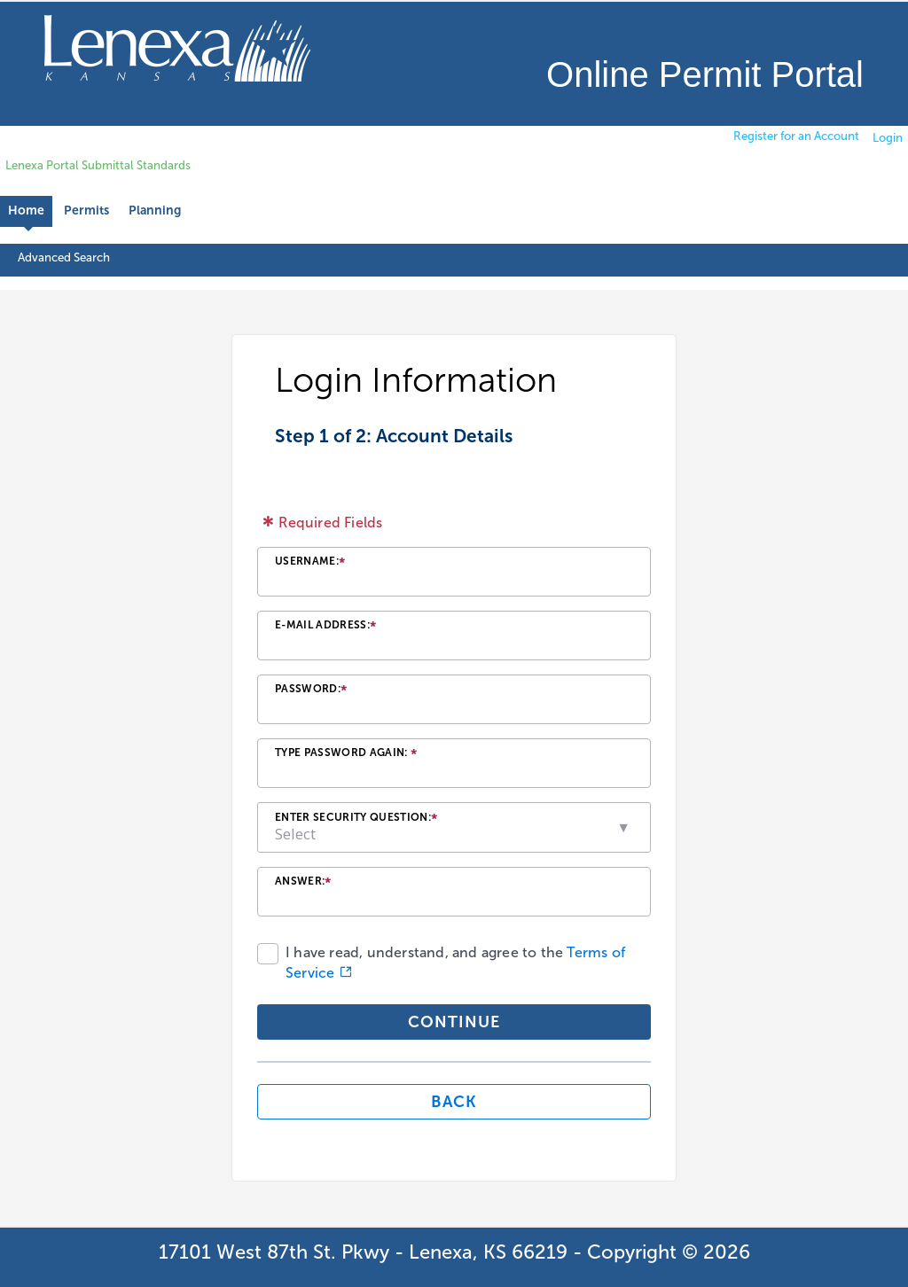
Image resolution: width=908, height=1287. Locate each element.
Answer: (303, 883)
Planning (155, 210)
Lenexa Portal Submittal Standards (98, 165)
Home (26, 210)
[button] (624, 827)
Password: (311, 690)
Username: (310, 563)
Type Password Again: (346, 754)
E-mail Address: (325, 627)
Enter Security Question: (356, 819)
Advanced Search (64, 257)
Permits (86, 210)
